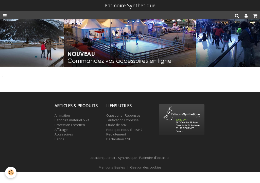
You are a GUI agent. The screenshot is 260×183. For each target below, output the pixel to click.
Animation (62, 115)
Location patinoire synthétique (113, 157)
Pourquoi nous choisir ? (124, 129)
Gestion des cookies (146, 167)
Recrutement (116, 134)
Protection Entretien (70, 125)
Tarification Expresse (122, 120)
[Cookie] (10, 172)
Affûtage (61, 129)
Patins (59, 139)
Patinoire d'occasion (154, 157)
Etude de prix (116, 125)
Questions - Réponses (123, 115)
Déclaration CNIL (118, 139)
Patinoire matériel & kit (72, 120)
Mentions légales (112, 167)
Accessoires (64, 134)
